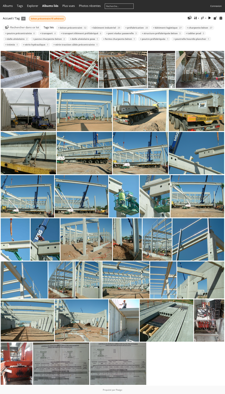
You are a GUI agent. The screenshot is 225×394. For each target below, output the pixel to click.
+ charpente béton (199, 27)
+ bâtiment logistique (167, 27)
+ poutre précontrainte (20, 33)
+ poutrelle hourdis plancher (191, 39)
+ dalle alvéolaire (16, 39)
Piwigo (119, 389)
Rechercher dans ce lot (24, 27)
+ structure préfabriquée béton (161, 33)
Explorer (32, 6)
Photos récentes (90, 6)
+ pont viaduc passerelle (121, 33)
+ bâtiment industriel (106, 27)
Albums (8, 6)
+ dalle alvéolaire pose (84, 39)
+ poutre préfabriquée (154, 39)
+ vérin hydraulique (35, 44)
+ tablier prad (195, 33)
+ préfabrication (136, 27)
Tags (20, 6)
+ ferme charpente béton (119, 39)
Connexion (216, 6)
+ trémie (11, 44)
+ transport (48, 33)
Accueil (7, 18)
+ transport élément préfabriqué (81, 33)
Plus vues (68, 6)
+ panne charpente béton (49, 39)
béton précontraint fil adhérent (47, 18)
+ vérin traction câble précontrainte (75, 44)
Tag (17, 18)
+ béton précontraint (72, 27)
